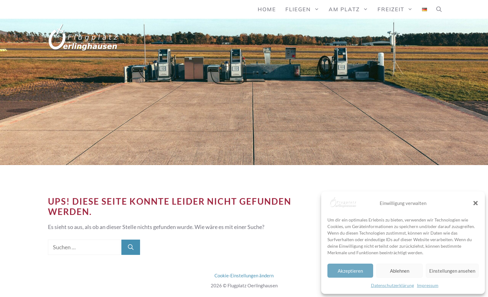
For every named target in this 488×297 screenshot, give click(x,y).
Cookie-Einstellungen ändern (244, 275)
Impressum (428, 285)
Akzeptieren (350, 271)
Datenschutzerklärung (392, 285)
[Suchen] (130, 247)
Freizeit (397, 9)
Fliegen (304, 9)
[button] (475, 203)
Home (267, 9)
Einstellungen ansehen (452, 271)
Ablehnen (399, 271)
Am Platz (351, 9)
